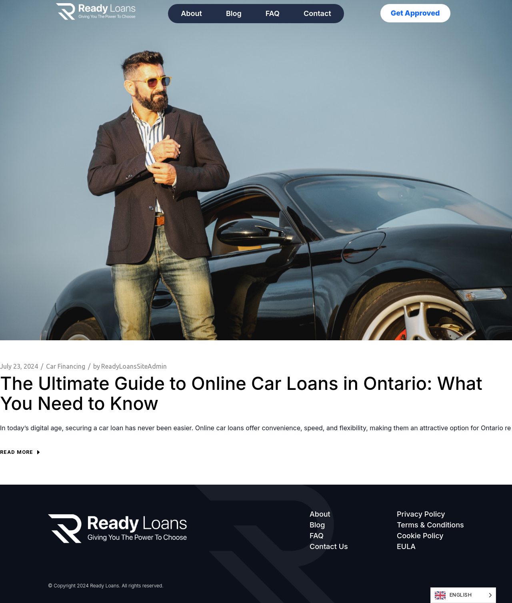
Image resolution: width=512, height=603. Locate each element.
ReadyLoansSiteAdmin (130, 366)
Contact (317, 13)
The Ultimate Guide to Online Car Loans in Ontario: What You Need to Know (241, 393)
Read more (20, 452)
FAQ (273, 13)
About (191, 13)
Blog (234, 13)
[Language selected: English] (463, 595)
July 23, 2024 (19, 366)
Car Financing (65, 366)
